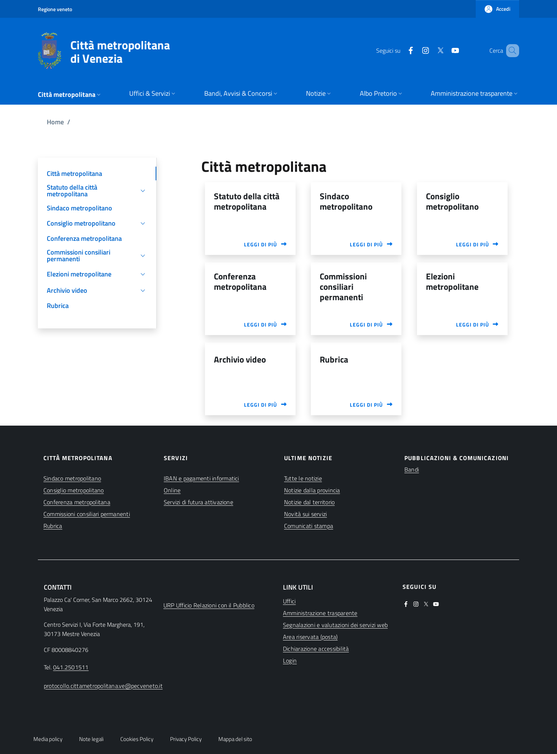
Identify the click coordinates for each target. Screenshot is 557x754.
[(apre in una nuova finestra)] (399, 50)
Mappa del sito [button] (235, 739)
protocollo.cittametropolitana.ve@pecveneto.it (103, 685)
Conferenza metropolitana (76, 502)
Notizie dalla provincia (312, 490)
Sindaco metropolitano (72, 478)
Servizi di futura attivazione (198, 502)
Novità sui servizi (305, 513)
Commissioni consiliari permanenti (86, 513)
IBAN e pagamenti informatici (201, 478)
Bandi (411, 469)
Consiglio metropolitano (73, 490)
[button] (497, 9)
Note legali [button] (91, 739)
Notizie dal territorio (309, 502)
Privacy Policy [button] (186, 739)
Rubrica (52, 525)
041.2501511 (71, 667)
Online (172, 490)
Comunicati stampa (308, 525)
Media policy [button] (47, 739)
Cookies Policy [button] (136, 739)
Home (55, 122)
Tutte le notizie (303, 478)
